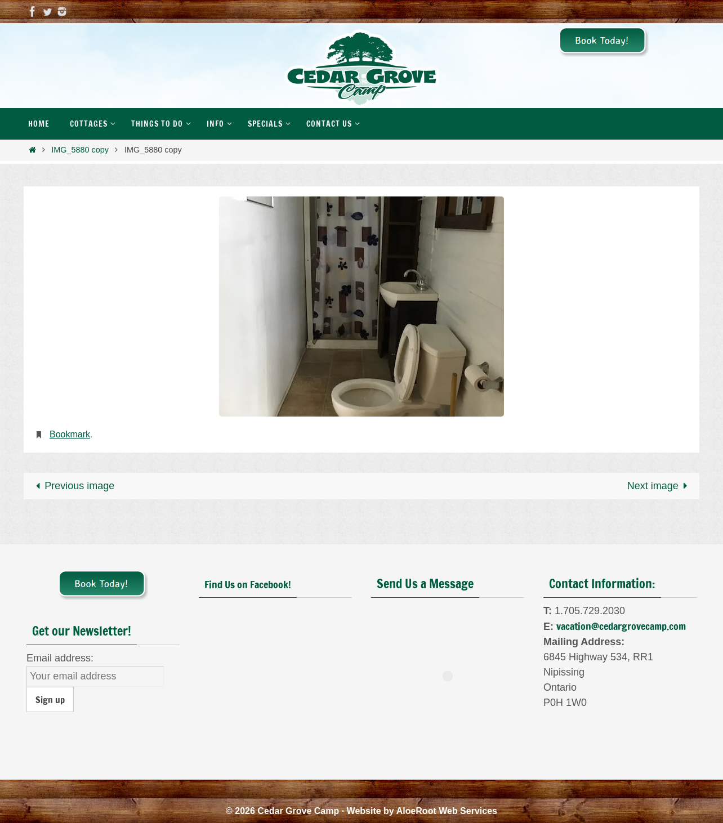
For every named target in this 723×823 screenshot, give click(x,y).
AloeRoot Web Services (446, 811)
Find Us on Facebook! (247, 584)
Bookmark (70, 434)
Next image (660, 485)
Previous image (72, 485)
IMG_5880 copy (80, 149)
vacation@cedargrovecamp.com (621, 626)
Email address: (59, 658)
